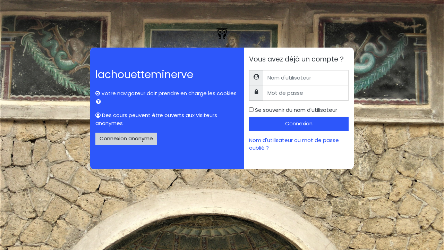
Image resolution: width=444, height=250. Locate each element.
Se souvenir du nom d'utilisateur (296, 110)
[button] (99, 102)
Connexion (299, 123)
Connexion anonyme (126, 138)
